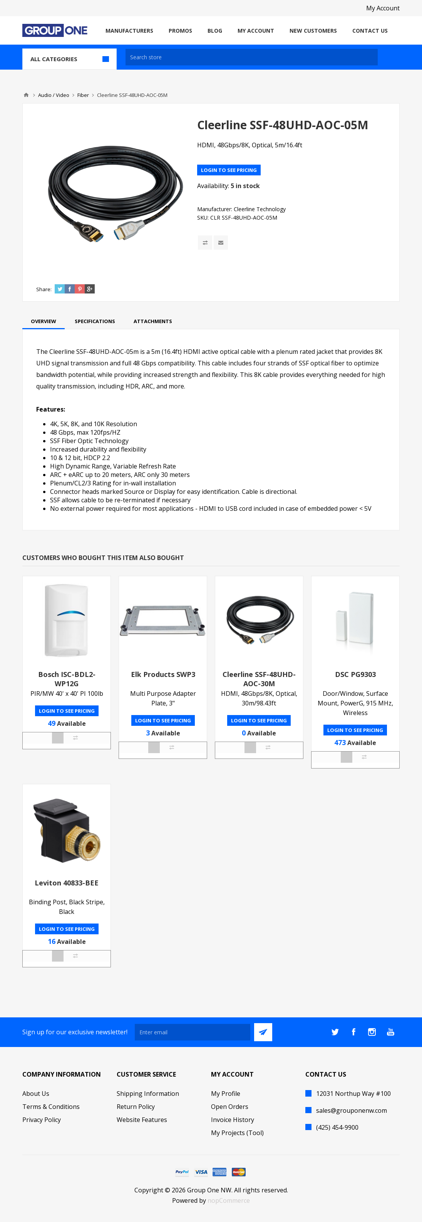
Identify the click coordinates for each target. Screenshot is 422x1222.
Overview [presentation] (43, 321)
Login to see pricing (229, 170)
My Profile (225, 1093)
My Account (383, 8)
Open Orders (229, 1106)
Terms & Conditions (51, 1106)
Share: (44, 289)
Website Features (142, 1119)
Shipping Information (148, 1093)
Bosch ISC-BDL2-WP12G (66, 679)
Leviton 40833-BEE (67, 882)
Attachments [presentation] (153, 321)
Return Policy (136, 1106)
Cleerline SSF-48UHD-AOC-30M (259, 679)
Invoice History (232, 1119)
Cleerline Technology (260, 209)
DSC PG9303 (355, 674)
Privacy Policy (41, 1119)
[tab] (43, 321)
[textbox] (252, 57)
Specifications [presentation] (95, 321)
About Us (35, 1093)
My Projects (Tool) (237, 1133)
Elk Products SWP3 (163, 674)
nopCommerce (229, 1200)
